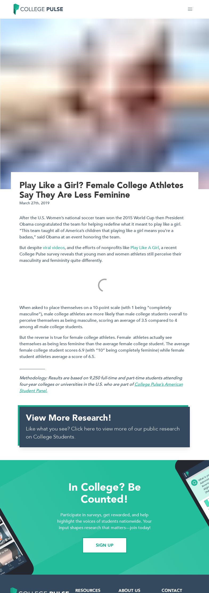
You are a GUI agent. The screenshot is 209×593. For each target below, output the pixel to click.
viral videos (54, 248)
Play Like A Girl (144, 248)
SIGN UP (104, 545)
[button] (190, 9)
